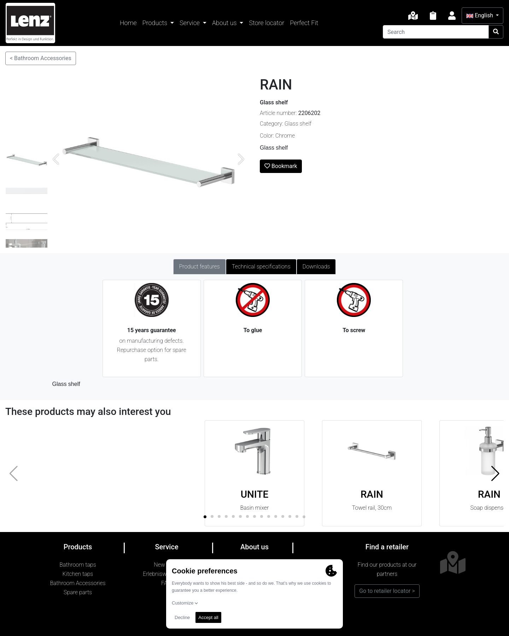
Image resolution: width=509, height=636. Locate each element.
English (480, 15)
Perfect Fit (304, 23)
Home (128, 23)
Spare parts (78, 592)
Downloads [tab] (316, 266)
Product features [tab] (199, 266)
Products (155, 23)
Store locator (266, 23)
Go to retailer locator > (387, 591)
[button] (495, 473)
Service (190, 23)
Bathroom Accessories (77, 583)
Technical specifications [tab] (261, 266)
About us (225, 23)
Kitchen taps (78, 574)
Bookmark (280, 166)
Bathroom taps (77, 564)
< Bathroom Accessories (40, 58)
